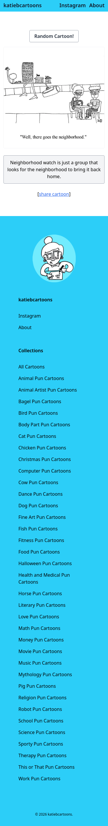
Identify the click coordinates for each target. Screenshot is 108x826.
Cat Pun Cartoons (37, 436)
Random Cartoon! (54, 36)
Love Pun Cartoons (38, 616)
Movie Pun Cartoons (40, 651)
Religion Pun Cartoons (42, 697)
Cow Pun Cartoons (38, 482)
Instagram (29, 316)
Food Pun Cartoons (39, 552)
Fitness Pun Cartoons (41, 540)
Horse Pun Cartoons (40, 593)
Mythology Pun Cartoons (45, 674)
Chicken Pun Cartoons (42, 448)
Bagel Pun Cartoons (39, 401)
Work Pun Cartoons (39, 778)
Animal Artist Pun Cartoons (47, 390)
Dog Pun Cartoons (38, 505)
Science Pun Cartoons (41, 732)
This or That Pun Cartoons (46, 767)
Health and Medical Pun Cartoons (44, 578)
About (24, 327)
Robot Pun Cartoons (40, 709)
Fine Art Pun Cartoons (42, 517)
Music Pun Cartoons (40, 663)
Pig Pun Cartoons (37, 686)
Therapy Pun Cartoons (42, 755)
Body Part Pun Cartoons (44, 424)
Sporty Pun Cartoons (40, 744)
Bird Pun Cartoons (38, 413)
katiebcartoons (22, 5)
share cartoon (54, 194)
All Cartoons (31, 367)
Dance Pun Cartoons (40, 494)
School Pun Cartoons (40, 721)
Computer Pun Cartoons (44, 471)
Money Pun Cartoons (41, 640)
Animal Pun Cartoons (41, 378)
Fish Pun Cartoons (38, 529)
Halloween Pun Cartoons (45, 563)
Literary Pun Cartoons (42, 605)
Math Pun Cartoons (39, 628)
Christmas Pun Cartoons (44, 459)
